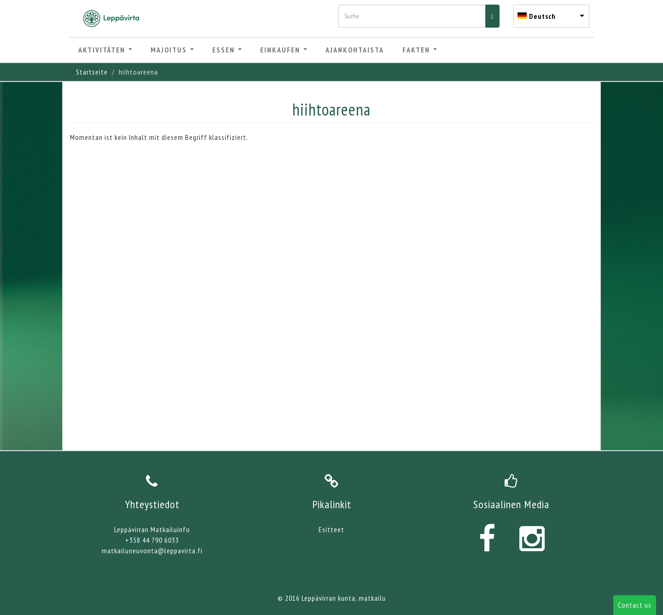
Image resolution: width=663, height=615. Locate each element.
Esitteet (331, 529)
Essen (227, 49)
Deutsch (542, 16)
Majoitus (172, 49)
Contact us (634, 604)
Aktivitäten (105, 49)
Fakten (419, 49)
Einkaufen (283, 49)
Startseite (92, 71)
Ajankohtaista (355, 49)
